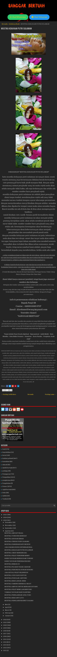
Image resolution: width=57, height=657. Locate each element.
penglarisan (6, 480)
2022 (5, 619)
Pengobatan (6, 483)
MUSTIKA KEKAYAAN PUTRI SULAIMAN (16, 28)
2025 (5, 514)
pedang (5, 471)
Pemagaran (6, 474)
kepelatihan (6, 452)
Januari (8, 615)
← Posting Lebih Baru (8, 394)
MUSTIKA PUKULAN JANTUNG (16, 578)
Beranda (5, 24)
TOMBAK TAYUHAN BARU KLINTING (17, 592)
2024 (5, 517)
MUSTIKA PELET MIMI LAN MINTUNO (18, 589)
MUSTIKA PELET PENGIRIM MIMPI (17, 555)
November (9, 525)
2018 (5, 631)
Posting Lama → (50, 394)
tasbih (4, 496)
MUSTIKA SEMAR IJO (12, 564)
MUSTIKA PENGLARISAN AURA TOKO (18, 595)
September (9, 528)
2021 (5, 622)
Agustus (8, 531)
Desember (9, 522)
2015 (5, 639)
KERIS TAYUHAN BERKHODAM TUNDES (19, 558)
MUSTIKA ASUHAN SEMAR (14, 538)
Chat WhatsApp (18, 17)
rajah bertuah (7, 489)
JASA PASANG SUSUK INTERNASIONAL (18, 547)
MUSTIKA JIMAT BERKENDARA (16, 553)
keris (4, 455)
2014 (5, 642)
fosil (3, 449)
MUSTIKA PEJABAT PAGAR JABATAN (17, 567)
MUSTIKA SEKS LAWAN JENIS (15, 581)
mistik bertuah (7, 468)
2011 (5, 650)
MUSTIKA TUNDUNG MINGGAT (16, 536)
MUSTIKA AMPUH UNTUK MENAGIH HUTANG (21, 586)
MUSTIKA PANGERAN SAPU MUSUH (17, 544)
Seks (4, 492)
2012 (5, 647)
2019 (5, 628)
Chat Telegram (39, 17)
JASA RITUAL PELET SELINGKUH (16, 572)
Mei (6, 604)
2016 (5, 636)
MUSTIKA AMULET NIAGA (14, 533)
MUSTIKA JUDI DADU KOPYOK (16, 575)
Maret (7, 610)
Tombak (5, 499)
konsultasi (5, 461)
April (7, 607)
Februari (8, 613)
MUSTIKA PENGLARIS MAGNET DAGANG (19, 600)
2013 (5, 645)
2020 (5, 625)
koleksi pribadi (14, 24)
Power (4, 486)
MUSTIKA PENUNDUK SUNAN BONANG (19, 569)
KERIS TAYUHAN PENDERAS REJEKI (17, 561)
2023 (5, 520)
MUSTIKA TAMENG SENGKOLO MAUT (18, 583)
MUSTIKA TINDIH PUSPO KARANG (17, 541)
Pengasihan (6, 477)
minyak (4, 464)
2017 (5, 633)
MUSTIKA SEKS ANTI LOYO (14, 598)
